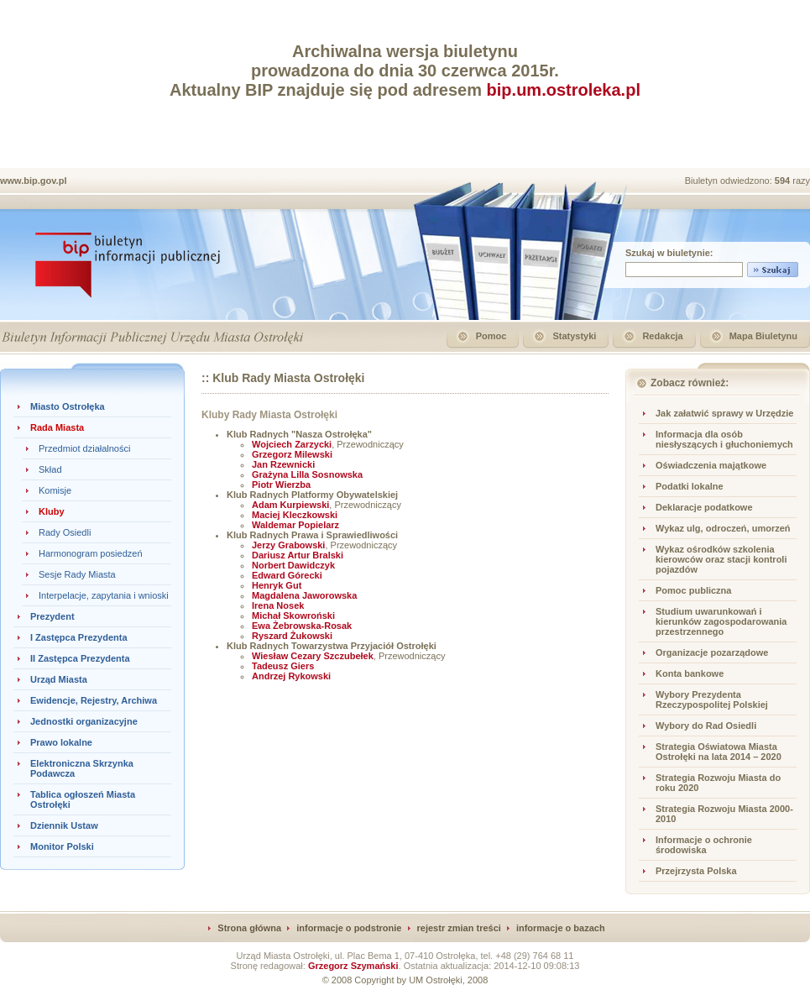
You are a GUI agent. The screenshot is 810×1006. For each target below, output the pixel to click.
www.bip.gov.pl (33, 181)
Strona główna (249, 928)
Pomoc (491, 336)
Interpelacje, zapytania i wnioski (104, 595)
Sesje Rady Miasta (77, 574)
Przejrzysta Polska (696, 871)
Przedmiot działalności (84, 448)
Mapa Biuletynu (763, 336)
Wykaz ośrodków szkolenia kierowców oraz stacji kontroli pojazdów (721, 559)
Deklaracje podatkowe (704, 507)
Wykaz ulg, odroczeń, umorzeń (723, 528)
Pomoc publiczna (693, 590)
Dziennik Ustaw (64, 825)
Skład (50, 469)
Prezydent (52, 616)
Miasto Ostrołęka (67, 406)
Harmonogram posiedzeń (91, 553)
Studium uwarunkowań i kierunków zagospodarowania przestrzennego (721, 621)
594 (783, 181)
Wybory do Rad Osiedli (706, 725)
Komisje (55, 490)
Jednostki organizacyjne (84, 721)
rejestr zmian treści (459, 928)
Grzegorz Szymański (353, 966)
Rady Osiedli (65, 532)
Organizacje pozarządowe (712, 652)
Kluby (52, 511)
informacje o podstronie (348, 928)
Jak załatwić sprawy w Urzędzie (724, 413)
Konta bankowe (690, 673)
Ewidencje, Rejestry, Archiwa (93, 700)
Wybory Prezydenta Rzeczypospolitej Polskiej (712, 699)
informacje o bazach (560, 928)
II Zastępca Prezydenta (80, 658)
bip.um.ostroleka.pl (563, 90)
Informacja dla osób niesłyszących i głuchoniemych (724, 439)
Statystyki (574, 336)
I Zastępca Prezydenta (79, 637)
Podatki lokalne (690, 486)
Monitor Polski (62, 846)
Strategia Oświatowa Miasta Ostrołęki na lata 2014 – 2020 (718, 751)
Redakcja (662, 336)
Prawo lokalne (61, 742)
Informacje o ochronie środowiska (704, 845)
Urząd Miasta (58, 679)
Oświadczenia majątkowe (711, 465)
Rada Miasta (57, 427)
